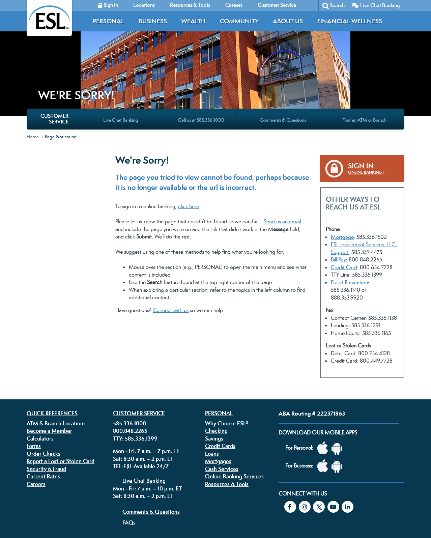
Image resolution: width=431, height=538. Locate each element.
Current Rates (43, 417)
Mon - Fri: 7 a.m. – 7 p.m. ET (146, 392)
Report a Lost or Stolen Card (60, 402)
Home (33, 78)
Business (153, 21)
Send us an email (282, 162)
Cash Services (221, 410)
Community (239, 21)
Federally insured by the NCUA (314, 517)
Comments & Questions (151, 452)
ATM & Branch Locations (56, 364)
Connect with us (171, 251)
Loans (212, 394)
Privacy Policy (132, 495)
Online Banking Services (234, 417)
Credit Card (344, 208)
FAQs (129, 463)
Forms (34, 387)
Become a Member (49, 371)
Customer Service (139, 354)
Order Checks (43, 394)
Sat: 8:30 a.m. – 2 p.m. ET (143, 399)
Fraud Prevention (349, 223)
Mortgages (218, 402)
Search (337, 5)
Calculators (40, 379)
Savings (214, 379)
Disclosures (161, 495)
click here (188, 147)
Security (184, 495)
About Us (288, 21)
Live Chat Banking (380, 5)
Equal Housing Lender (331, 500)
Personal (108, 21)
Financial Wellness (349, 21)
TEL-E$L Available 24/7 (141, 407)
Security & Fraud (46, 410)
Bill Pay (338, 200)
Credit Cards (220, 387)
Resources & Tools (227, 425)
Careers (36, 425)
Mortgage (342, 177)
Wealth (193, 21)
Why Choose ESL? (226, 364)
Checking (216, 371)
